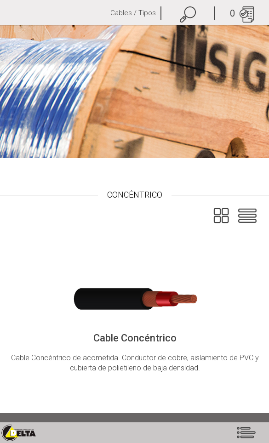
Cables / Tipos (133, 13)
